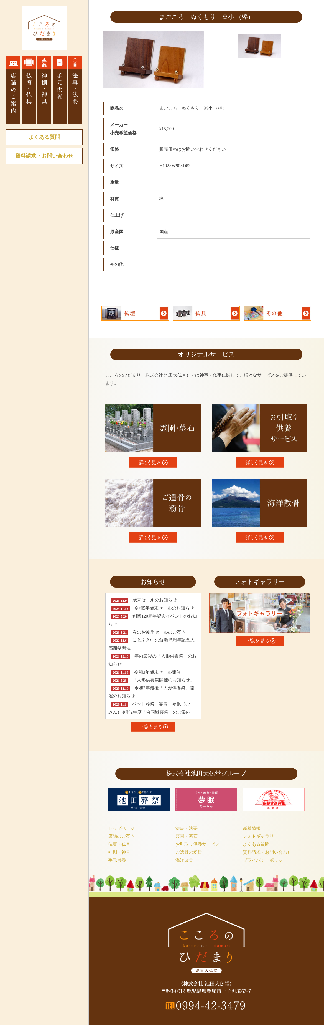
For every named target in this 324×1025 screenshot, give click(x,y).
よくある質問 (44, 137)
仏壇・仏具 (119, 844)
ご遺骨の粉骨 (188, 852)
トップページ (121, 828)
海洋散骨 (184, 860)
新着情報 (252, 828)
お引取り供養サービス (197, 844)
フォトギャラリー (260, 836)
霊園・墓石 (186, 836)
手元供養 (117, 860)
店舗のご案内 (121, 836)
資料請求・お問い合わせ (44, 156)
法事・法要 (186, 828)
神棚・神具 (119, 852)
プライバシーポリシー (265, 860)
